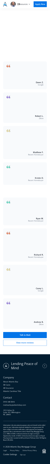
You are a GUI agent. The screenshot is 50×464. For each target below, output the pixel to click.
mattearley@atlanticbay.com (14, 405)
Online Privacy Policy (30, 451)
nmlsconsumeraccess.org (24, 434)
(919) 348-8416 (9, 402)
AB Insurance (8, 388)
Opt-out (23, 455)
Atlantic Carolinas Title (12, 391)
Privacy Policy (14, 451)
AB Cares (6, 385)
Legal (5, 451)
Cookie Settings (10, 454)
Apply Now (40, 4)
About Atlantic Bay (10, 382)
